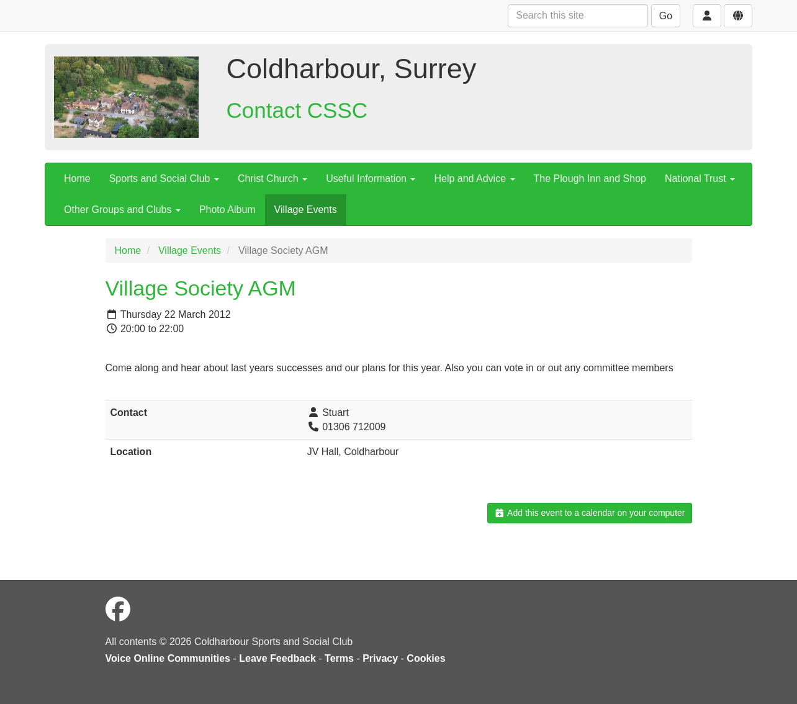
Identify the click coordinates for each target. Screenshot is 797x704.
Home (77, 178)
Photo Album (227, 209)
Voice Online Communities (168, 658)
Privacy (380, 658)
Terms (339, 658)
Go (665, 16)
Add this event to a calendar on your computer (589, 513)
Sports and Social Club (164, 178)
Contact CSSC (297, 110)
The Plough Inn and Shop (590, 178)
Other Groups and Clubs (122, 209)
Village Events (305, 209)
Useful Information (370, 178)
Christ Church (272, 178)
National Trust (700, 178)
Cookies (426, 658)
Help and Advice (474, 178)
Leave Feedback (277, 658)
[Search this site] (578, 15)
